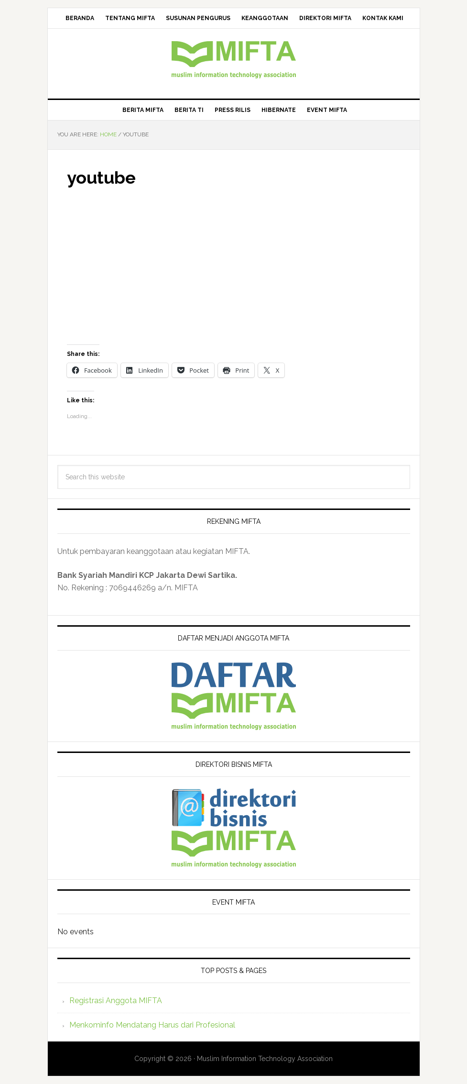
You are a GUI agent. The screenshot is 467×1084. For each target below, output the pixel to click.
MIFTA (234, 59)
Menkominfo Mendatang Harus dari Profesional (152, 1024)
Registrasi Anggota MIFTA (115, 1000)
